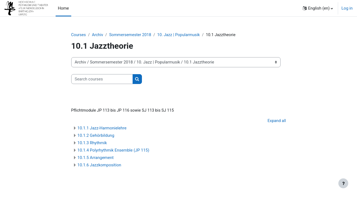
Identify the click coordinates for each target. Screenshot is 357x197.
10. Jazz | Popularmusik (180, 34)
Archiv (98, 34)
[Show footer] (343, 183)
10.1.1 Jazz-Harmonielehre (102, 128)
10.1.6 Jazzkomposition (99, 165)
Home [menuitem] (63, 8)
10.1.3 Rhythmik (92, 143)
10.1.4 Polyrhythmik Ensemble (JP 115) (113, 151)
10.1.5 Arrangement (96, 158)
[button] (318, 8)
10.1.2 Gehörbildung (96, 136)
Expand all (276, 121)
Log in (347, 8)
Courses (78, 34)
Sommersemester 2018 (131, 34)
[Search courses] (102, 79)
